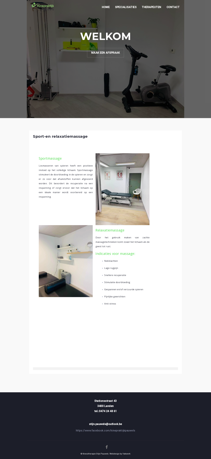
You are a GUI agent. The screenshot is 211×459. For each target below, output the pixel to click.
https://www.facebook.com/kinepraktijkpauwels (105, 430)
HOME (106, 7)
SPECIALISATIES (125, 7)
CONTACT (173, 7)
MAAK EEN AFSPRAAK (105, 52)
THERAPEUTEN (151, 7)
